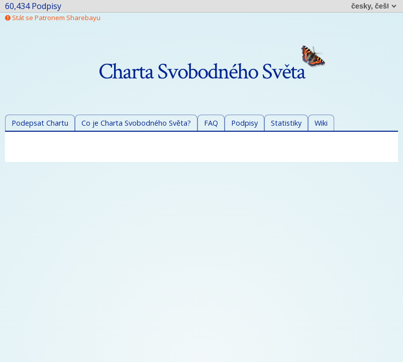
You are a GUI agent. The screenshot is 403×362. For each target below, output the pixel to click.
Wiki (321, 123)
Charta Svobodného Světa (211, 71)
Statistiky (286, 123)
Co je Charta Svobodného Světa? (136, 123)
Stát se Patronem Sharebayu (52, 17)
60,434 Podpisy (33, 6)
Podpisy (244, 123)
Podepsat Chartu (40, 123)
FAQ (211, 123)
